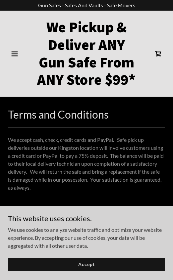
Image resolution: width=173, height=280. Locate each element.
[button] (19, 53)
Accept (86, 264)
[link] (86, 82)
